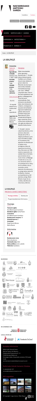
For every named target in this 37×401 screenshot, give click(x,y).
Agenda (26, 33)
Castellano (25, 15)
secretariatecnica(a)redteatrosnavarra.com (15, 361)
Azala (4, 53)
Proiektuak (7, 46)
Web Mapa (22, 396)
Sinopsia (21, 68)
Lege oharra (14, 396)
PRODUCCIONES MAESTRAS (16, 192)
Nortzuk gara (16, 33)
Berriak (17, 46)
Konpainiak (8, 39)
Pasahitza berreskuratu (27, 21)
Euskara (33, 15)
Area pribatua (14, 21)
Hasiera (6, 33)
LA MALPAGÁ (10, 53)
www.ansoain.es (14, 97)
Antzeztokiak (19, 39)
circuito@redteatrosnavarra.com (12, 371)
